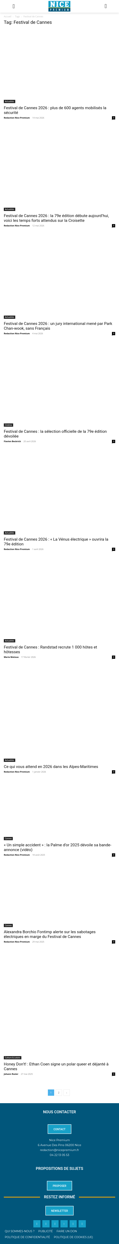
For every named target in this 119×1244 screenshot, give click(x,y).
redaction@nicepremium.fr (59, 1150)
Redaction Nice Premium (17, 117)
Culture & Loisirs (12, 1057)
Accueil (7, 16)
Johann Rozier (11, 1073)
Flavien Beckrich (12, 441)
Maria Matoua (11, 657)
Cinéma (8, 425)
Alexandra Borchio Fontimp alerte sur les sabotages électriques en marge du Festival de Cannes (50, 934)
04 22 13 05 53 (59, 1155)
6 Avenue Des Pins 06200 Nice (59, 1145)
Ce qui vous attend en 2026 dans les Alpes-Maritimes (51, 766)
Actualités (9, 101)
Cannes (8, 838)
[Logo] (59, 6)
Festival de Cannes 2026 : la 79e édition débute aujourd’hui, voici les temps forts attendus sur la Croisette (56, 218)
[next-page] (67, 1092)
